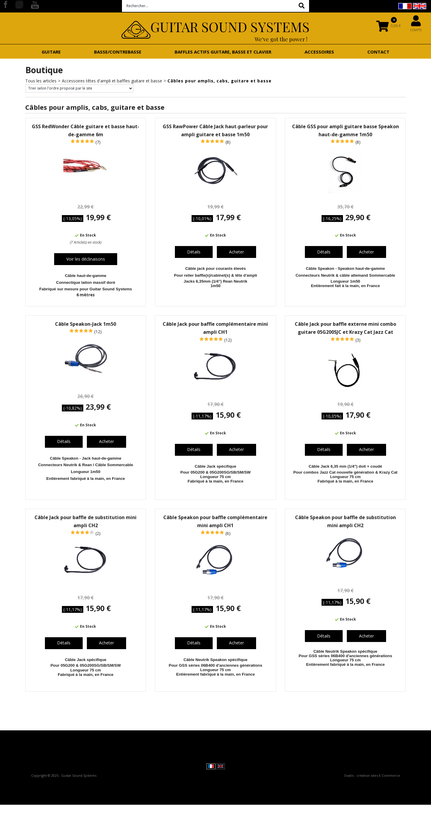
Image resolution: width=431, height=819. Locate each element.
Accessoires (319, 52)
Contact (378, 52)
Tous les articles (41, 81)
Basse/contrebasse (117, 52)
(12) (98, 331)
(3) (358, 340)
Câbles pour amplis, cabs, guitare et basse (219, 81)
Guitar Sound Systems (230, 26)
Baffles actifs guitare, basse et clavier (223, 52)
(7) (98, 142)
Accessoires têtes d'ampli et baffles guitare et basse (112, 81)
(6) (228, 533)
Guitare (51, 52)
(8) (228, 142)
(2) (98, 533)
